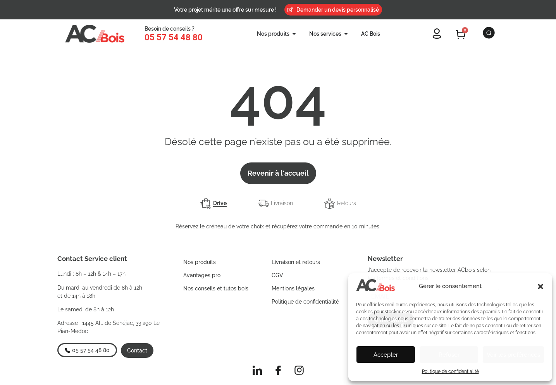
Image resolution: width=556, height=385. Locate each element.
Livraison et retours (296, 262)
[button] (540, 286)
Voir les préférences (513, 354)
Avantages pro (201, 275)
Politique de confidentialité (450, 371)
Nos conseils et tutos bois (215, 288)
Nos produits (199, 262)
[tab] (213, 203)
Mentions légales (293, 288)
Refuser (449, 354)
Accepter (386, 354)
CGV (277, 275)
